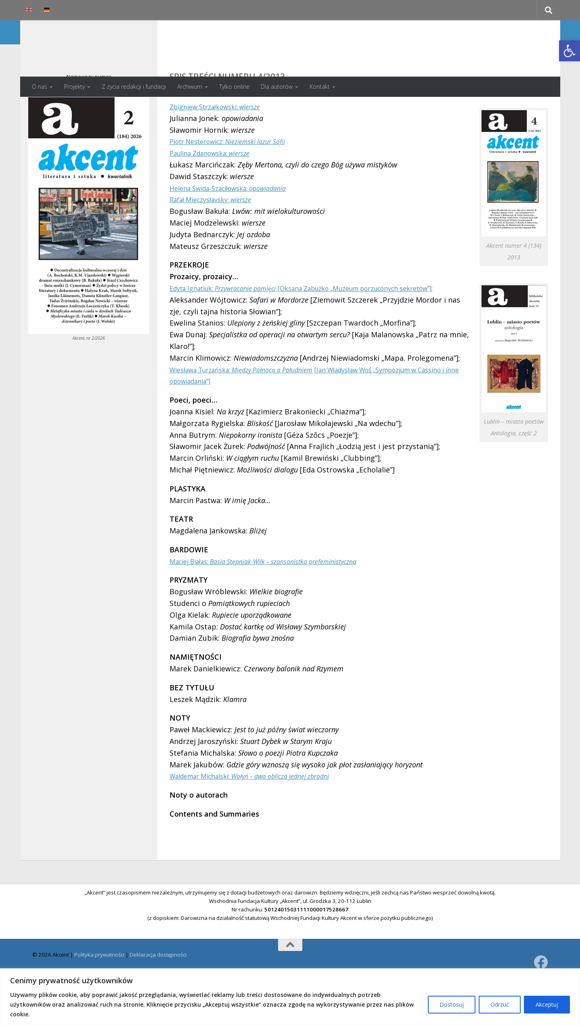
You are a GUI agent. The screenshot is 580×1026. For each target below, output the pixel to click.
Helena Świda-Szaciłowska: (237, 220)
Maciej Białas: (278, 605)
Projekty (74, 86)
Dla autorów (277, 86)
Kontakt (320, 86)
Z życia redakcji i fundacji (134, 86)
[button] (569, 50)
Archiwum (189, 86)
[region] (290, 997)
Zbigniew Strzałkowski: (222, 139)
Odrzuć (499, 1004)
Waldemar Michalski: (263, 820)
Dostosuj (452, 1004)
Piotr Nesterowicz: (237, 173)
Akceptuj (547, 1004)
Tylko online (234, 86)
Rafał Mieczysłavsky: (217, 231)
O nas (39, 86)
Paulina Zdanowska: (217, 185)
